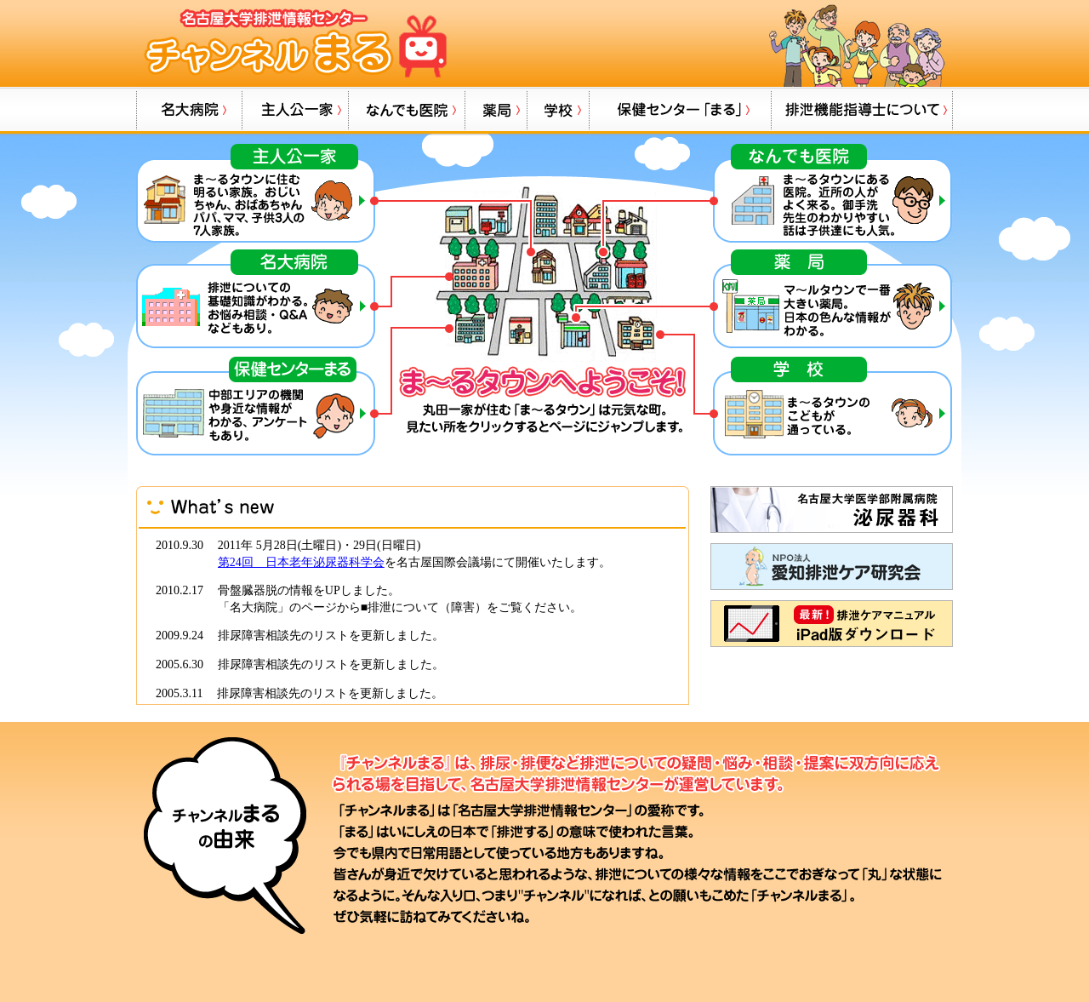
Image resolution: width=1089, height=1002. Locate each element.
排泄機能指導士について (862, 110)
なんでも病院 (406, 110)
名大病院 (189, 110)
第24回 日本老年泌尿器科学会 (301, 562)
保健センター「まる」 (680, 110)
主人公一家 (295, 110)
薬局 (496, 110)
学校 (558, 110)
